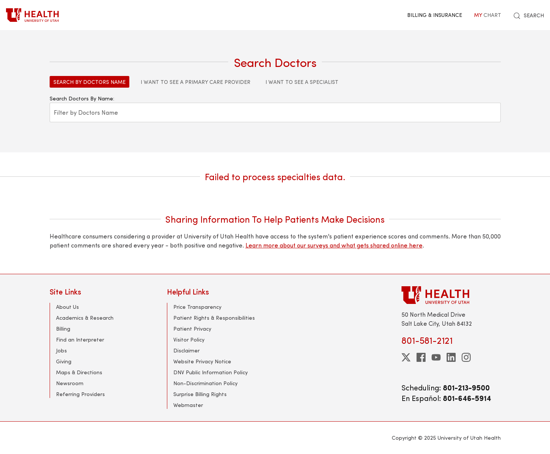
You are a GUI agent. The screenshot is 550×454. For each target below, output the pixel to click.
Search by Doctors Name (89, 81)
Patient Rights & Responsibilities (214, 317)
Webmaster (188, 404)
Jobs (61, 350)
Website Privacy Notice (202, 361)
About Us (67, 306)
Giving (63, 361)
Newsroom (69, 383)
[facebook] (421, 357)
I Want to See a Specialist (301, 81)
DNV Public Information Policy (210, 372)
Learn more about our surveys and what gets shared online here (334, 245)
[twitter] (406, 357)
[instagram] (466, 357)
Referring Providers (80, 394)
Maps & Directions (79, 372)
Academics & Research (85, 317)
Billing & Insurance (434, 14)
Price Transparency (197, 306)
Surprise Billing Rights (200, 394)
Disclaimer (186, 350)
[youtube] (436, 357)
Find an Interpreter (80, 339)
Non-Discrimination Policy (205, 383)
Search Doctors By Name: (82, 98)
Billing (63, 328)
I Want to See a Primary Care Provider (195, 81)
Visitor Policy (189, 339)
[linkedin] (451, 357)
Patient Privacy (192, 328)
